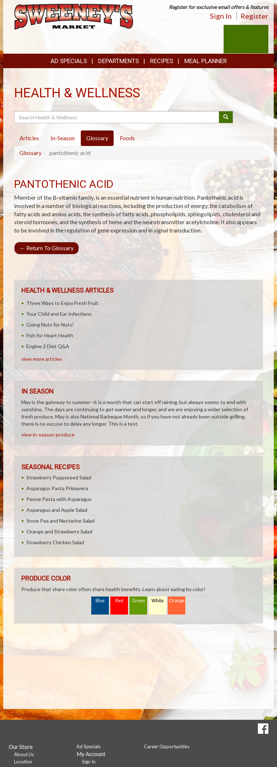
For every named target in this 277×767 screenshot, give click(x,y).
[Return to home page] (73, 16)
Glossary (30, 152)
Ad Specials (68, 61)
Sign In (221, 16)
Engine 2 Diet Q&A (47, 346)
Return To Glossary (46, 247)
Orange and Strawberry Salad (59, 531)
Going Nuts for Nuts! (50, 325)
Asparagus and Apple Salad (56, 510)
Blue (100, 600)
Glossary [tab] (97, 137)
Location (23, 761)
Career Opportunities (166, 746)
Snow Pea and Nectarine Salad (60, 521)
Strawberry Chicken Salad (55, 542)
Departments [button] (118, 61)
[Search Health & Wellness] (117, 117)
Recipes (161, 61)
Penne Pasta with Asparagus (59, 499)
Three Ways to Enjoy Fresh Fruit (62, 303)
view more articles (41, 359)
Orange (177, 600)
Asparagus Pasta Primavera (57, 488)
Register (254, 16)
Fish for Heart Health (49, 335)
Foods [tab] (127, 137)
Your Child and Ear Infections (59, 314)
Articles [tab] (29, 137)
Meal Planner (205, 61)
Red (119, 600)
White (157, 600)
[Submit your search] (226, 117)
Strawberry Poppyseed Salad (58, 477)
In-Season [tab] (62, 137)
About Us (24, 754)
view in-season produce (48, 434)
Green (138, 600)
